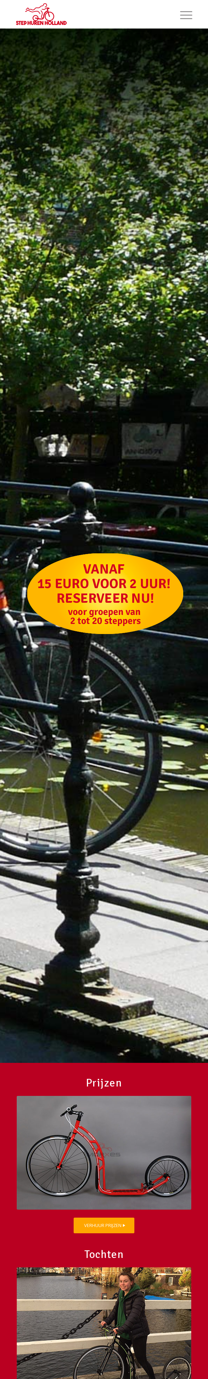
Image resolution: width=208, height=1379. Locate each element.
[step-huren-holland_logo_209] (86, 14)
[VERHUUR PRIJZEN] (104, 1225)
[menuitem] (182, 14)
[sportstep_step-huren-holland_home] (104, 1153)
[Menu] (182, 14)
